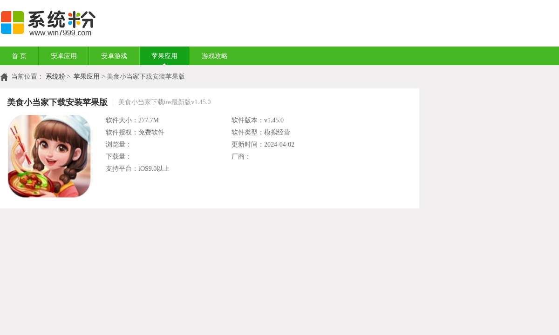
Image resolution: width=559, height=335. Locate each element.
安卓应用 (64, 56)
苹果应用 (164, 56)
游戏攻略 (215, 56)
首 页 (19, 56)
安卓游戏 (114, 56)
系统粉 (55, 76)
